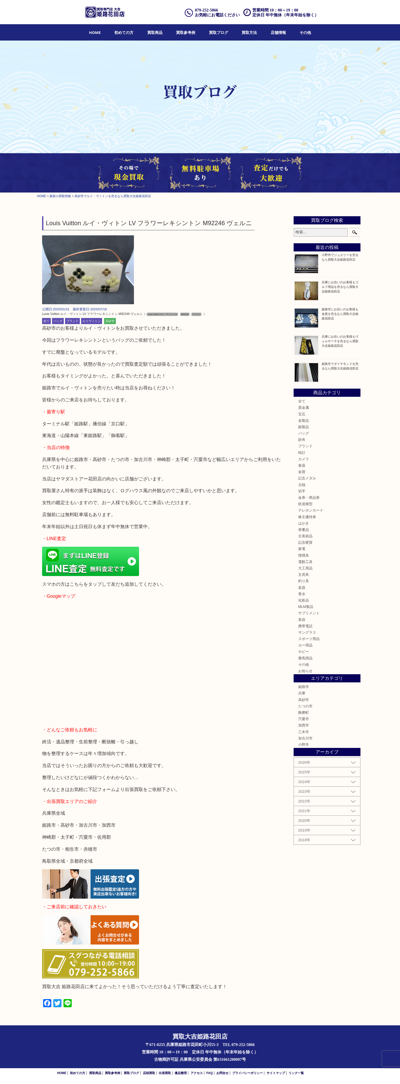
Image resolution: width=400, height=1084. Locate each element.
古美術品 (305, 536)
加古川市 (305, 738)
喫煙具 (303, 555)
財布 (301, 440)
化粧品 (303, 600)
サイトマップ (276, 1073)
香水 (301, 594)
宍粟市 (303, 719)
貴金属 (303, 407)
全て (46, 321)
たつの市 (305, 706)
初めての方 (123, 32)
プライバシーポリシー (247, 1073)
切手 (301, 491)
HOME (95, 32)
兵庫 (301, 693)
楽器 (301, 587)
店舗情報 (278, 32)
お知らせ (305, 671)
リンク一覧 (296, 1073)
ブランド (72, 321)
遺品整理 (180, 1073)
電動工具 (305, 562)
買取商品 (154, 32)
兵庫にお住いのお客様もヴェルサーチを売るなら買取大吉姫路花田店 (340, 341)
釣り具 (303, 581)
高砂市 (110, 321)
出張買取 (165, 1073)
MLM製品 (305, 607)
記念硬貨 (305, 542)
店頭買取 (149, 1073)
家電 (301, 549)
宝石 (301, 414)
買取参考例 (185, 32)
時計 (301, 453)
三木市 (303, 732)
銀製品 (303, 427)
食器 (301, 465)
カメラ (303, 459)
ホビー (303, 651)
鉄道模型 (305, 504)
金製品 (303, 420)
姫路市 (303, 687)
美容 (301, 620)
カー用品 (305, 645)
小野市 (303, 745)
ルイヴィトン (91, 321)
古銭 (301, 485)
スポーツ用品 (309, 639)
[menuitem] (95, 32)
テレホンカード (310, 510)
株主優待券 (307, 517)
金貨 (301, 472)
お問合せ (222, 1073)
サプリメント (309, 613)
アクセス (197, 1073)
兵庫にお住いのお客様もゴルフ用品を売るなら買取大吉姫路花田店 (340, 286)
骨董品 (303, 530)
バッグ (57, 321)
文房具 (303, 574)
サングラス (307, 632)
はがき (303, 523)
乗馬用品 (305, 658)
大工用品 (305, 568)
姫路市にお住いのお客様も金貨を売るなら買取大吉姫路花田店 (340, 314)
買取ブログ (218, 32)
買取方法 (249, 32)
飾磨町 (303, 712)
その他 (305, 32)
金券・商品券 (309, 497)
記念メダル (307, 478)
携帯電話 (305, 626)
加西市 (303, 725)
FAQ (209, 1073)
